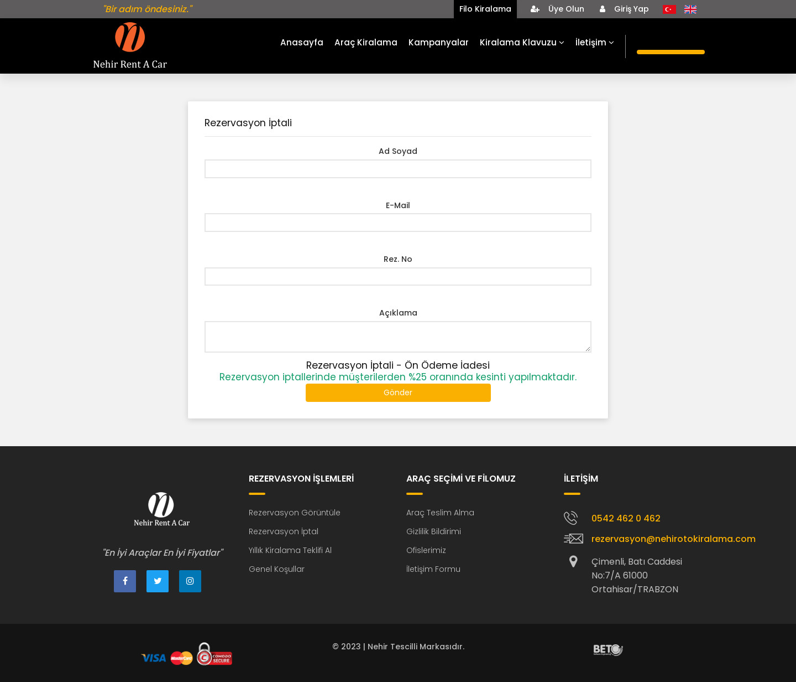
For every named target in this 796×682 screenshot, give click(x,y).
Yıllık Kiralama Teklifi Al (290, 550)
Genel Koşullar (277, 569)
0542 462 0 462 (626, 518)
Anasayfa (301, 42)
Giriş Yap (624, 8)
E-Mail (398, 205)
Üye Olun (557, 8)
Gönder (398, 392)
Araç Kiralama (365, 42)
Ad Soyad (398, 151)
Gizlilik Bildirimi (433, 531)
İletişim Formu (433, 569)
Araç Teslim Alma (440, 512)
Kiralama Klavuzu (522, 42)
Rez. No (398, 259)
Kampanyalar (439, 42)
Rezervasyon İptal (283, 531)
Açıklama (398, 312)
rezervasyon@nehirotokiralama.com (673, 539)
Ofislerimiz (426, 550)
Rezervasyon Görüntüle (295, 512)
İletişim (594, 42)
